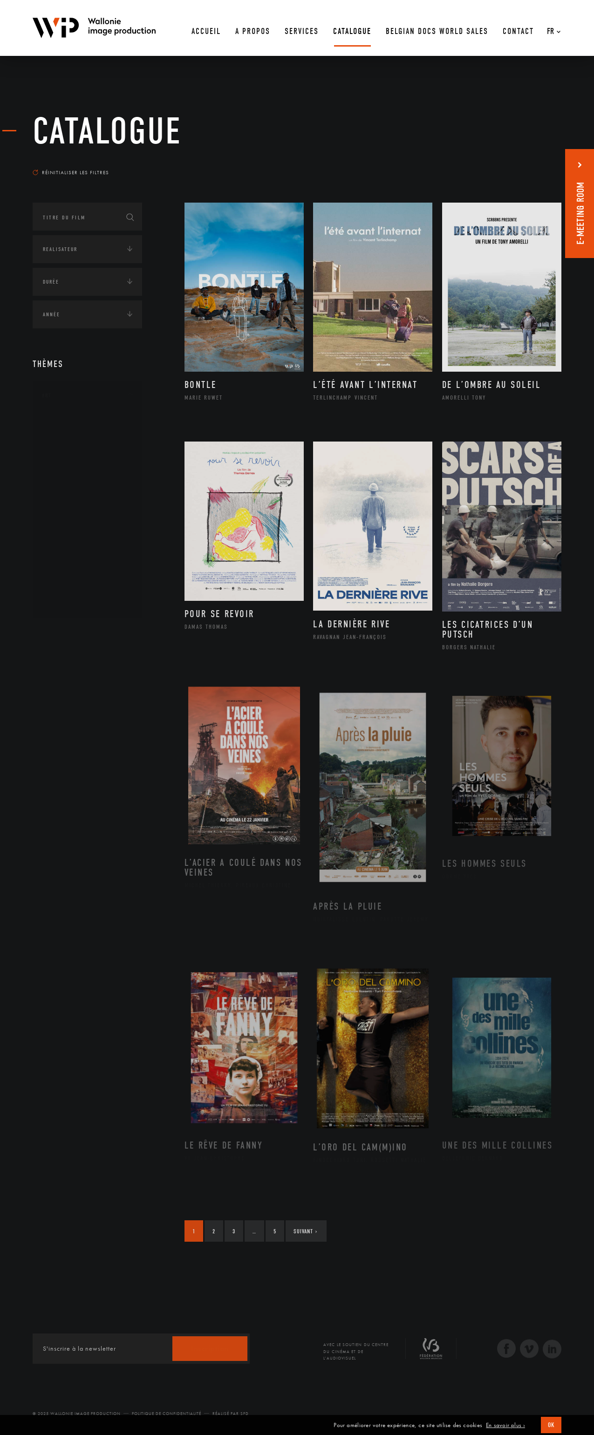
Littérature (69, 497)
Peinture (64, 541)
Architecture (72, 423)
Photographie (73, 571)
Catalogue (107, 131)
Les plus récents (538, 163)
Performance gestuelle (88, 556)
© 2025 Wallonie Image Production (77, 1413)
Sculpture (66, 586)
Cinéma (63, 467)
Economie (55, 690)
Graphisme (68, 482)
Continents (58, 633)
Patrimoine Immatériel (87, 527)
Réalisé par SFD (230, 1413)
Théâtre (63, 601)
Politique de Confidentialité (166, 1413)
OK (551, 1425)
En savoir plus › (505, 1425)
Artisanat (67, 438)
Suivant (305, 1231)
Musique (65, 512)
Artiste (62, 453)
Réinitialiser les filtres (71, 172)
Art (47, 395)
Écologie (55, 662)
